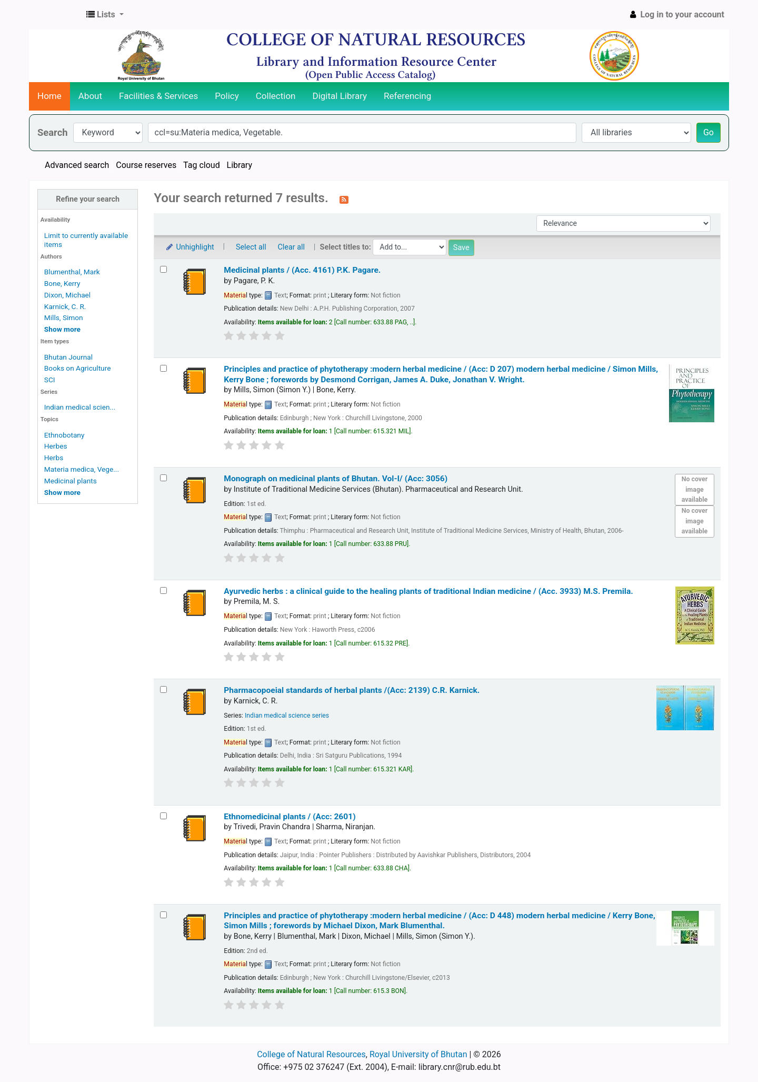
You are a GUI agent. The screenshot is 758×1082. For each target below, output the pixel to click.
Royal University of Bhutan (418, 1054)
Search (52, 132)
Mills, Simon (63, 317)
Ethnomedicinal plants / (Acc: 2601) (289, 816)
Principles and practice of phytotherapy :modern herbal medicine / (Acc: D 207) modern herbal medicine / (441, 374)
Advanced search (77, 165)
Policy (227, 96)
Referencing (407, 96)
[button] (105, 14)
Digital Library (340, 96)
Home (49, 96)
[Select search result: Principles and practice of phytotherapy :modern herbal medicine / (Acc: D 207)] (163, 368)
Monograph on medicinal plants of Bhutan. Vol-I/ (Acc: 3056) (335, 478)
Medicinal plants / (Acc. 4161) (302, 270)
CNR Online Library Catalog (55, 14)
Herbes (55, 446)
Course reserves (146, 165)
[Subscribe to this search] (344, 199)
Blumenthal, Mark (72, 271)
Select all (251, 247)
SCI (49, 379)
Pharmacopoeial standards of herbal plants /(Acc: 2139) (352, 690)
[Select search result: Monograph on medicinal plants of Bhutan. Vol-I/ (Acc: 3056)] (163, 477)
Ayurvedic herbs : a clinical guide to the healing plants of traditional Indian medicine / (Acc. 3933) (428, 591)
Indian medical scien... (79, 407)
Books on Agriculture (77, 368)
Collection (276, 96)
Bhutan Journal (68, 357)
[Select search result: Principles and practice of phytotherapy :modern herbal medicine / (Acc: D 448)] (163, 914)
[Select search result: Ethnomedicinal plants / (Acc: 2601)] (163, 815)
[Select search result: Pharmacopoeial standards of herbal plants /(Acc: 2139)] (163, 689)
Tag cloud (201, 165)
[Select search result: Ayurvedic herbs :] (163, 590)
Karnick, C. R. (65, 306)
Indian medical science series (287, 715)
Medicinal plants (70, 481)
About (90, 96)
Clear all (291, 247)
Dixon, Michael (67, 295)
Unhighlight (189, 247)
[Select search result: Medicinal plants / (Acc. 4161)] (163, 269)
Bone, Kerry (62, 283)
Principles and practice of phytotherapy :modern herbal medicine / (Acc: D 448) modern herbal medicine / (439, 920)
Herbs (53, 457)
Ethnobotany (64, 435)
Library (239, 165)
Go (708, 132)
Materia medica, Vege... (81, 469)
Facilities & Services (158, 96)
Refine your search (87, 199)
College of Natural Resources (311, 1054)
